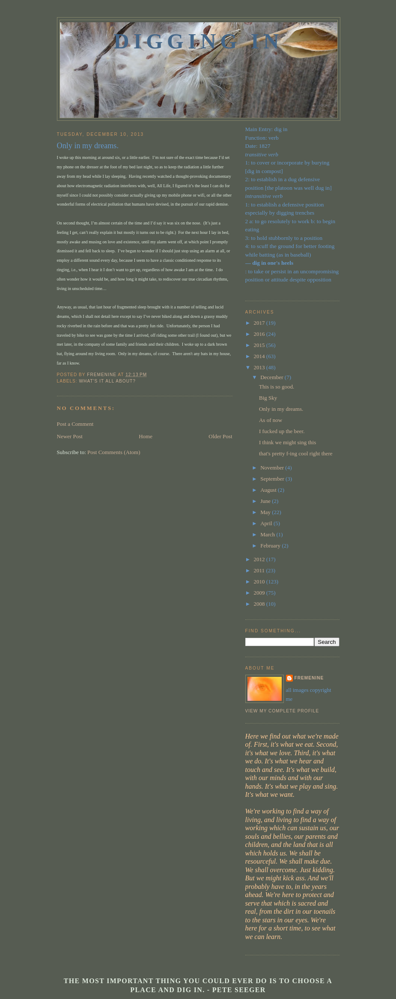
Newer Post (70, 436)
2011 (260, 570)
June (266, 501)
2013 (260, 367)
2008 (260, 604)
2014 (260, 356)
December (272, 377)
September (273, 479)
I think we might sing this (287, 442)
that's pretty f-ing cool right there (296, 453)
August (269, 490)
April (267, 523)
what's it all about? (107, 381)
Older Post (220, 436)
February (271, 545)
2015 (260, 345)
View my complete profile (282, 711)
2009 (260, 592)
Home (145, 436)
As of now (270, 420)
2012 (260, 559)
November (272, 467)
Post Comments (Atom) (113, 452)
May (266, 512)
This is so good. (276, 386)
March (268, 534)
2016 (260, 334)
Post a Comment (75, 424)
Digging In (198, 41)
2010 (260, 581)
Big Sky (268, 398)
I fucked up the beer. (281, 431)
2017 (260, 323)
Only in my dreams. (281, 409)
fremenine (309, 678)
